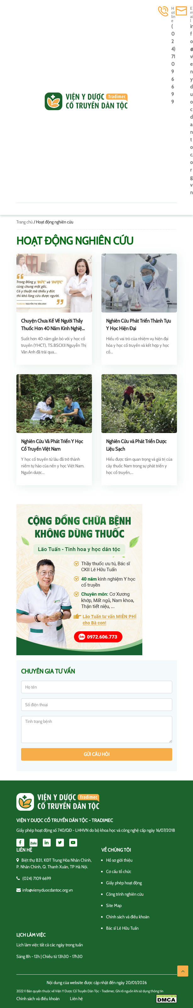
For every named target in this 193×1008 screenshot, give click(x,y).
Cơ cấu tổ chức (118, 871)
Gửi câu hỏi (97, 754)
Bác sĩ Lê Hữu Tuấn (122, 928)
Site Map (114, 905)
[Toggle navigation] (25, 101)
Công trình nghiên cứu (125, 894)
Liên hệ (76, 998)
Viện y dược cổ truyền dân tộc (86, 101)
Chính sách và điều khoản (127, 917)
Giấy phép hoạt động (124, 883)
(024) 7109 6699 (173, 64)
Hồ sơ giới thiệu (119, 860)
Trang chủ (24, 222)
